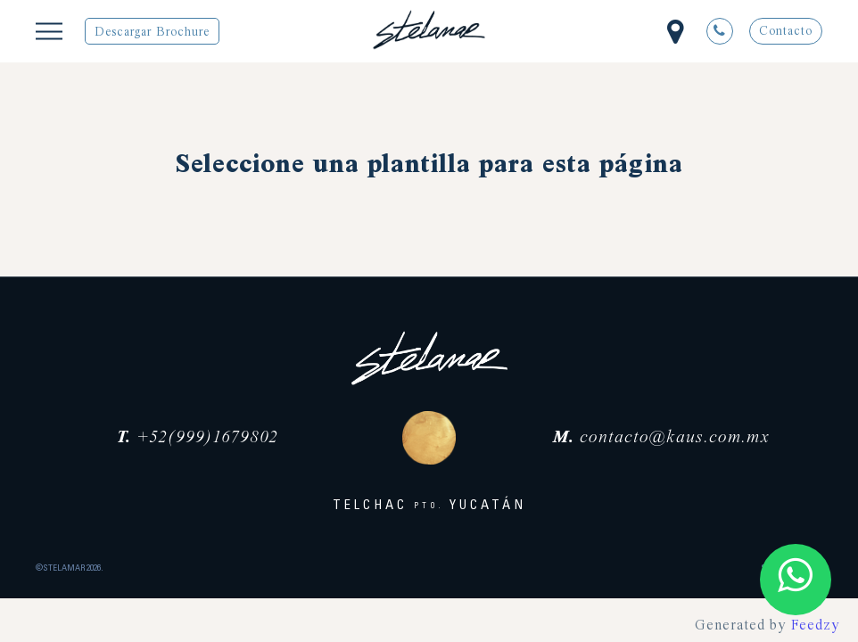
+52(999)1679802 (197, 438)
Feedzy (815, 626)
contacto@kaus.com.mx (661, 438)
